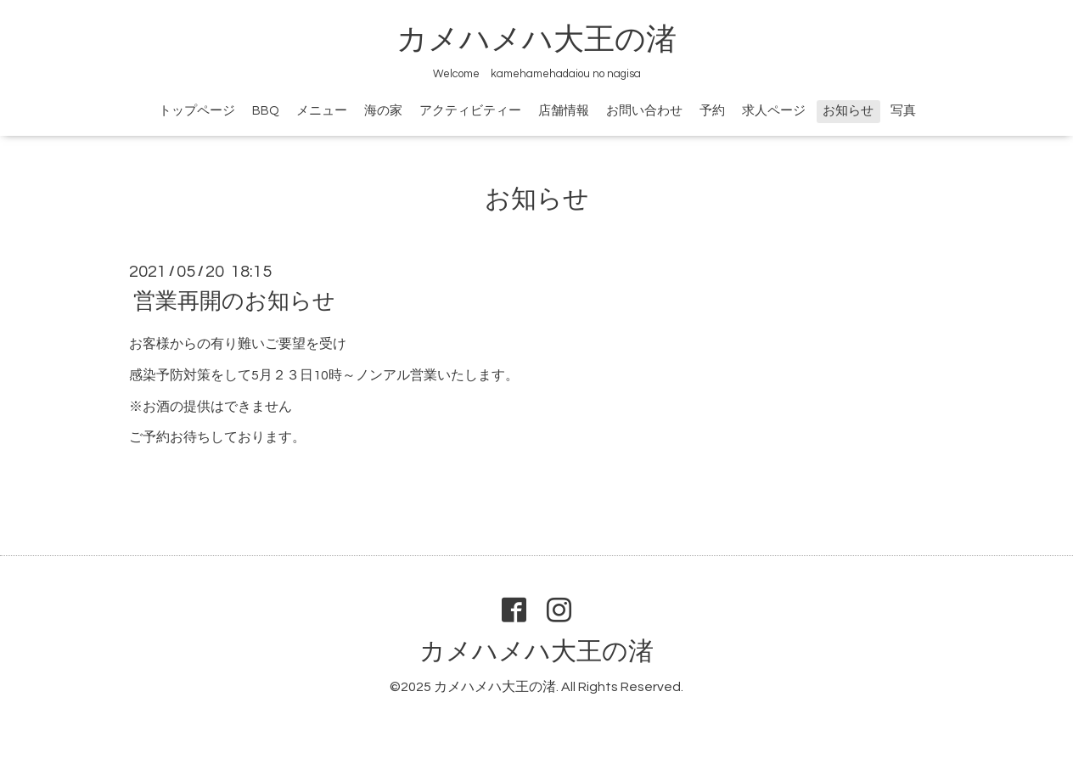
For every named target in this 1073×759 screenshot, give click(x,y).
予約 (712, 110)
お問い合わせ (644, 110)
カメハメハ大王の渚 (536, 40)
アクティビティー (470, 110)
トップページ (197, 110)
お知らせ (848, 110)
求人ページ (774, 110)
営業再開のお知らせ (234, 301)
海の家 (383, 110)
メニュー (321, 110)
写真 (903, 110)
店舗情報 (563, 110)
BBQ (265, 110)
